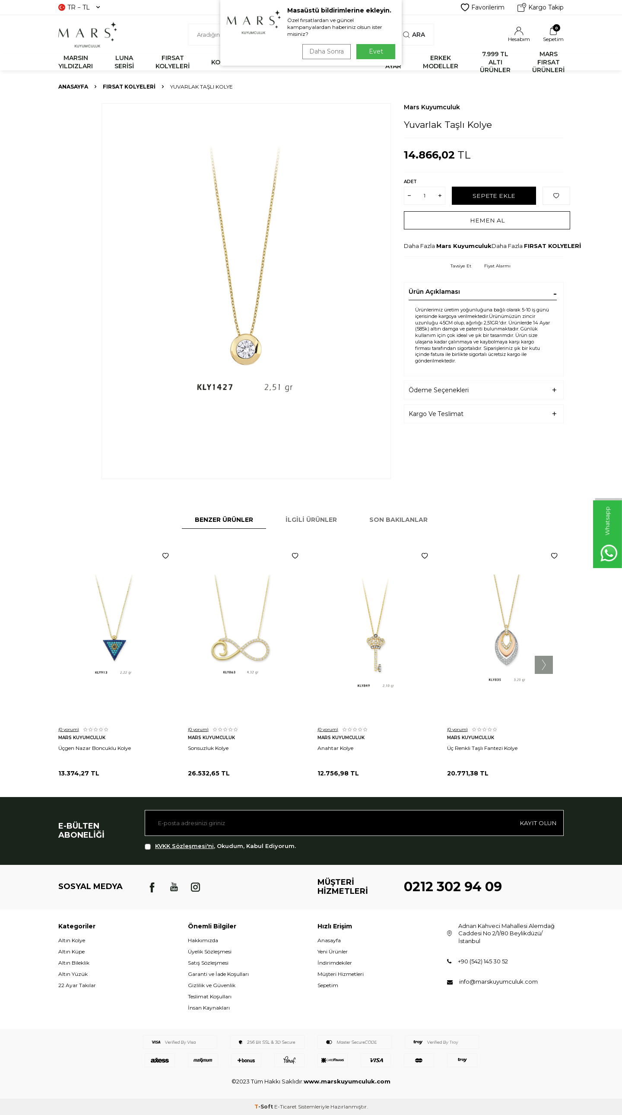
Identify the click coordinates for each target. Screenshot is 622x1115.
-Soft (264, 1106)
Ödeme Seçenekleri (439, 390)
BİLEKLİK (267, 62)
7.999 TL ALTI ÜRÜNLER (495, 62)
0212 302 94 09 (453, 887)
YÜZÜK (314, 62)
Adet (410, 181)
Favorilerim (483, 7)
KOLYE (221, 62)
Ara (414, 34)
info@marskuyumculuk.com (498, 981)
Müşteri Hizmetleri (340, 974)
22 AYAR (393, 62)
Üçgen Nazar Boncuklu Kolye (94, 748)
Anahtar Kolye (335, 748)
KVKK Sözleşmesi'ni (184, 845)
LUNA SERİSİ (124, 62)
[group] (246, 291)
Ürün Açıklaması (434, 291)
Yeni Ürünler (332, 951)
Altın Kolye (71, 940)
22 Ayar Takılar (77, 985)
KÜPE (355, 62)
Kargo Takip (540, 7)
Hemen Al (487, 220)
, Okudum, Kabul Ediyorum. (220, 846)
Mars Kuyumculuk (432, 107)
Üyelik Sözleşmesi (210, 951)
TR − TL (79, 7)
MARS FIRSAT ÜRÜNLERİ (548, 62)
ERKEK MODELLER (440, 62)
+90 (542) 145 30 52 (483, 961)
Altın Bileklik (73, 962)
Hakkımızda (203, 940)
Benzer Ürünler (224, 520)
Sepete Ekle (494, 195)
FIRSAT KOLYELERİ (173, 62)
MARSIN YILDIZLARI (75, 62)
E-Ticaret (285, 1106)
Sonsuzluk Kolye (208, 748)
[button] (544, 665)
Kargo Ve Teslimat (436, 414)
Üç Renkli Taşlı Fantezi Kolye (482, 748)
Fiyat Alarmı (497, 266)
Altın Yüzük (73, 974)
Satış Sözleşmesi (208, 962)
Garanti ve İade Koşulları (218, 974)
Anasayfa (73, 86)
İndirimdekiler (334, 962)
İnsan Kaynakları (209, 1007)
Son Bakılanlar (398, 520)
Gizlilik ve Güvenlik (211, 985)
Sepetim (327, 985)
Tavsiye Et (461, 266)
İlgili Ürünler (311, 520)
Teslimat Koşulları (210, 996)
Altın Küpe (71, 951)
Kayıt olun (537, 823)
